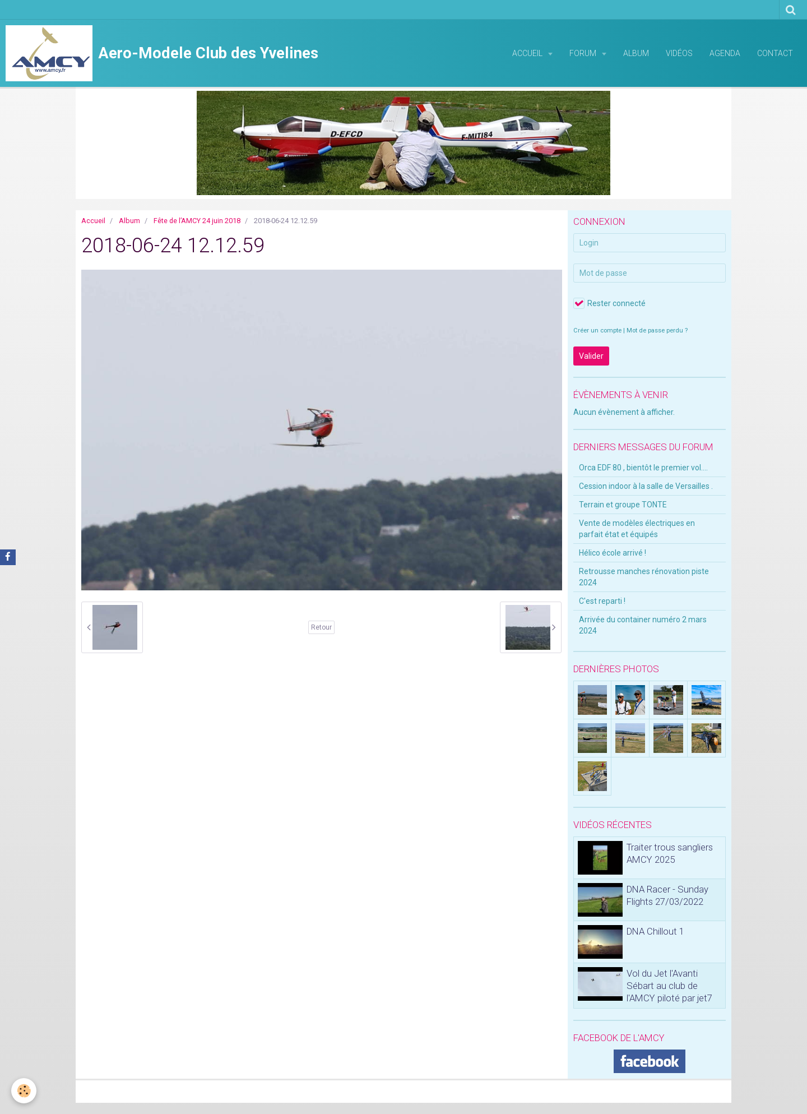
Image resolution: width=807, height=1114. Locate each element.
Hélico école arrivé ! (612, 552)
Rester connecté (609, 303)
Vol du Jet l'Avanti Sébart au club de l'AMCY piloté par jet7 (669, 986)
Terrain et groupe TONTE (623, 504)
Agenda (724, 53)
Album (636, 53)
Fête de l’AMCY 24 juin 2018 (197, 220)
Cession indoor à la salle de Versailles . (646, 486)
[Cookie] (23, 1090)
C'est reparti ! (602, 601)
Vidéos (679, 53)
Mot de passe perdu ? (657, 330)
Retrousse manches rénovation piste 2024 (644, 577)
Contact (775, 53)
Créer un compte (597, 330)
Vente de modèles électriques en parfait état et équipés (637, 529)
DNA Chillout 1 (655, 931)
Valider (591, 356)
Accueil (528, 53)
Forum (583, 53)
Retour (321, 627)
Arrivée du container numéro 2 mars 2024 (643, 625)
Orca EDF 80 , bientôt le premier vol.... (643, 467)
